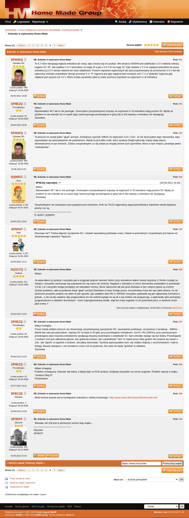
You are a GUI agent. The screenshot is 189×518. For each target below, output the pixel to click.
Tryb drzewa (160, 51)
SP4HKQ (17, 59)
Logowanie (23, 21)
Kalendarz (159, 21)
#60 (180, 419)
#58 (180, 364)
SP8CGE (17, 393)
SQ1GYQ (17, 269)
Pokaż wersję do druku (20, 478)
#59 (180, 393)
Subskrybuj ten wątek (19, 487)
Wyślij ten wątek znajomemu (22, 483)
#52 (180, 104)
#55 (180, 229)
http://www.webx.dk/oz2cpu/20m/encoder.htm (133, 397)
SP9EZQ (17, 103)
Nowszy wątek (34, 462)
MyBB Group (41, 515)
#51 (180, 60)
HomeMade (10, 30)
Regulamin (177, 21)
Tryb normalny (175, 51)
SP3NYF (17, 419)
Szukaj (122, 21)
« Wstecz (21, 45)
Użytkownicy (139, 21)
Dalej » (61, 45)
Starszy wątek (16, 462)
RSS (69, 506)
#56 (180, 269)
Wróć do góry (38, 506)
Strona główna (22, 506)
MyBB (19, 515)
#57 (180, 322)
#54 (180, 177)
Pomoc (77, 506)
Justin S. (70, 515)
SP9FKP (17, 229)
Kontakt (9, 506)
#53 (180, 133)
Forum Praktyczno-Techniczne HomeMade (39, 30)
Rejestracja (38, 21)
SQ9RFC (17, 177)
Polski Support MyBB (46, 512)
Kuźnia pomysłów (70, 30)
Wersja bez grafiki (56, 506)
